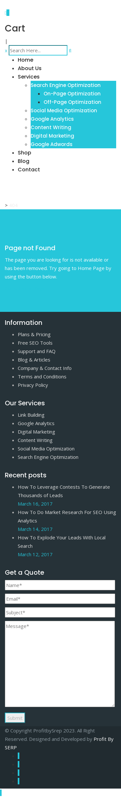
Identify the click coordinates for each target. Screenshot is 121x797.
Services (29, 76)
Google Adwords (52, 144)
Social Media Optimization (64, 110)
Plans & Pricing (34, 334)
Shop (24, 152)
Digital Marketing (52, 135)
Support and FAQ (36, 351)
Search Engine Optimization (66, 85)
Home (25, 60)
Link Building (31, 414)
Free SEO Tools (35, 342)
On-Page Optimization (72, 93)
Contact (29, 169)
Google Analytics (52, 119)
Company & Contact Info (45, 368)
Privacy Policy (33, 385)
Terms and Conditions (42, 376)
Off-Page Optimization (72, 102)
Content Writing (51, 127)
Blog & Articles (34, 359)
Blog (23, 161)
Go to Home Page (25, 288)
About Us (30, 68)
